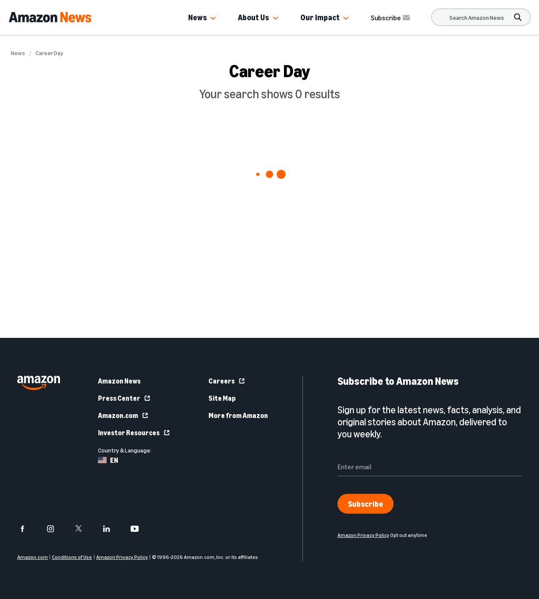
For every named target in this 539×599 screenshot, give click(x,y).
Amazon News (119, 381)
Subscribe (365, 504)
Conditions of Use (72, 557)
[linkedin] (112, 528)
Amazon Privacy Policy (122, 557)
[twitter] (84, 528)
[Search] (476, 17)
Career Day (49, 52)
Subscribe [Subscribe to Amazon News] (391, 17)
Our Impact (320, 17)
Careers (227, 381)
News (197, 17)
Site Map (222, 398)
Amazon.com (123, 415)
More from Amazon (238, 415)
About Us (253, 17)
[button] (213, 18)
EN (108, 460)
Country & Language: (124, 450)
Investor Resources (134, 432)
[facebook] (27, 528)
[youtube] (140, 528)
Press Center (124, 398)
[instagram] (55, 528)
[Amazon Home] (50, 17)
